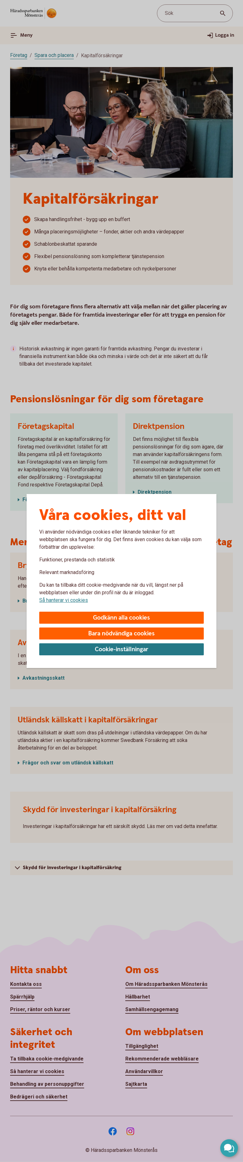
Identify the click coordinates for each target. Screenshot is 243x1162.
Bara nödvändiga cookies (121, 634)
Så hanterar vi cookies (63, 600)
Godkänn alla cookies (121, 618)
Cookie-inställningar (121, 649)
